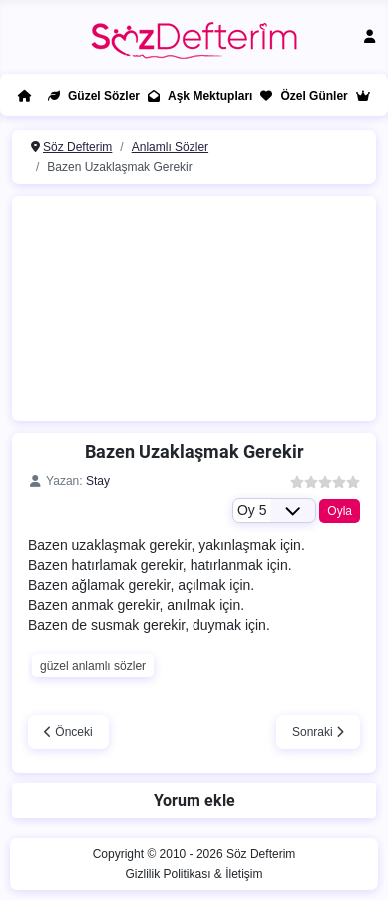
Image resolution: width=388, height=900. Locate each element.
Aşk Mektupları (196, 96)
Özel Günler (299, 96)
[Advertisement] (205, 305)
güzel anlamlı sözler (93, 666)
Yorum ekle (194, 800)
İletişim (243, 874)
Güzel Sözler (90, 96)
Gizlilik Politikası (167, 874)
